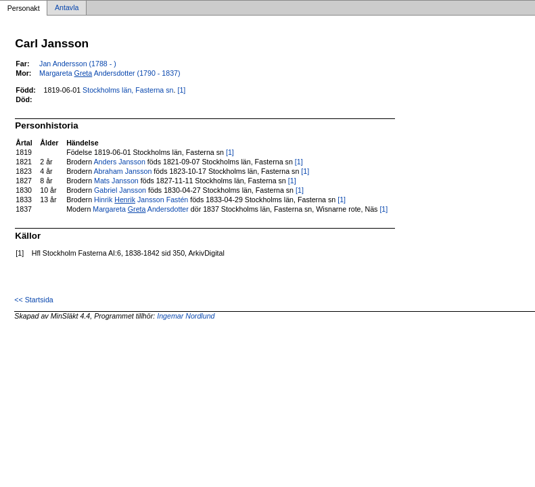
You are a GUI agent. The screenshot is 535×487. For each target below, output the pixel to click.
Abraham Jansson (122, 171)
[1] (181, 90)
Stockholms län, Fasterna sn (128, 90)
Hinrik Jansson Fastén (141, 199)
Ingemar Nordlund (185, 316)
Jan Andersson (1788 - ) (77, 64)
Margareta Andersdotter (141, 209)
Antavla (67, 8)
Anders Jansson (119, 162)
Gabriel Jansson (120, 190)
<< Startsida (33, 300)
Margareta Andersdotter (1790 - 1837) (110, 73)
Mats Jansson (116, 181)
